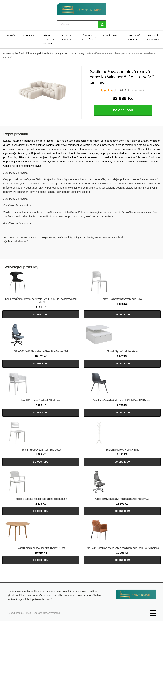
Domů (11, 35)
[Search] (102, 24)
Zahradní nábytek (133, 37)
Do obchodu (123, 110)
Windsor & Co (22, 241)
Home (6, 53)
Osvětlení (110, 35)
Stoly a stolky (67, 37)
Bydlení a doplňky (21, 53)
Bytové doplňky (153, 37)
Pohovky (29, 35)
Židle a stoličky (88, 37)
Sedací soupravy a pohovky (58, 53)
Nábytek (37, 53)
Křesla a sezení (47, 39)
